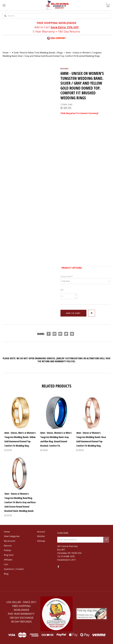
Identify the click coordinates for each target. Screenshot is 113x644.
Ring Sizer (9, 555)
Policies (7, 550)
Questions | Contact (14, 569)
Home (5, 52)
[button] (56, 613)
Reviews (64, 68)
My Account (9, 540)
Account (41, 531)
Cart (6, 564)
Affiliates (8, 559)
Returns (8, 545)
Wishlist (41, 536)
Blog (6, 573)
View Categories (12, 536)
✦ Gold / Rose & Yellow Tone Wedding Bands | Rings (37, 52)
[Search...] (56, 16)
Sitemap (41, 540)
